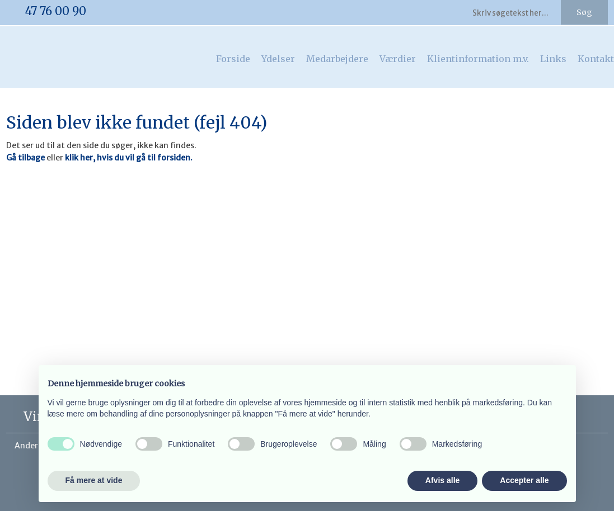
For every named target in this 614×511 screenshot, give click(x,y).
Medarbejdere (337, 58)
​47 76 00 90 (55, 11)
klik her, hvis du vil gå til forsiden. (129, 158)
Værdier (397, 58)
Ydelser (278, 58)
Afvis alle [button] (442, 480)
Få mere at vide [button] (94, 480)
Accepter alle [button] (524, 480)
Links (553, 58)
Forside (233, 58)
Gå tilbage (25, 158)
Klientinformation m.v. (478, 58)
